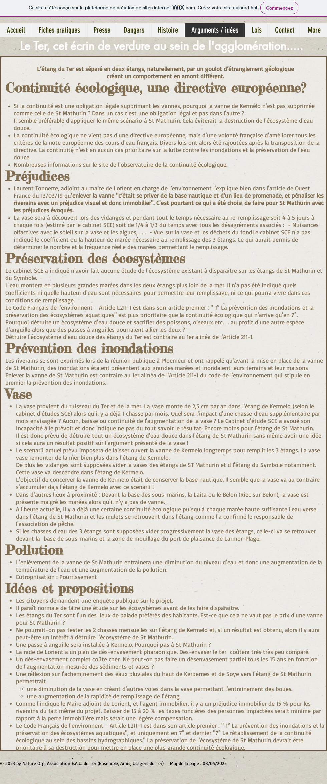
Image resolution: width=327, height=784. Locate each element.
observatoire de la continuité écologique (173, 164)
